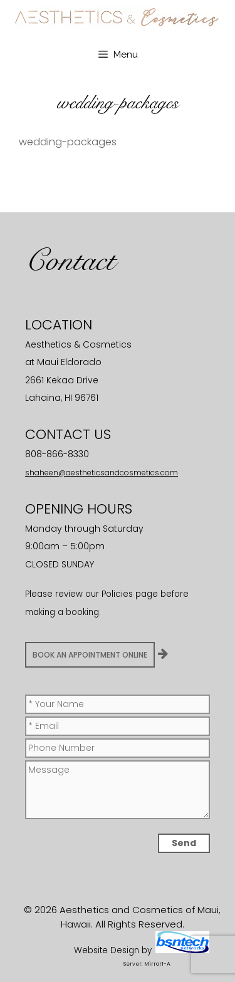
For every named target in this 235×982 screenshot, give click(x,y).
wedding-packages (68, 142)
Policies (117, 594)
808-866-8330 (57, 454)
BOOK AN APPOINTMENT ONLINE (90, 654)
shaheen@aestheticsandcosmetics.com (101, 472)
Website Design (106, 950)
